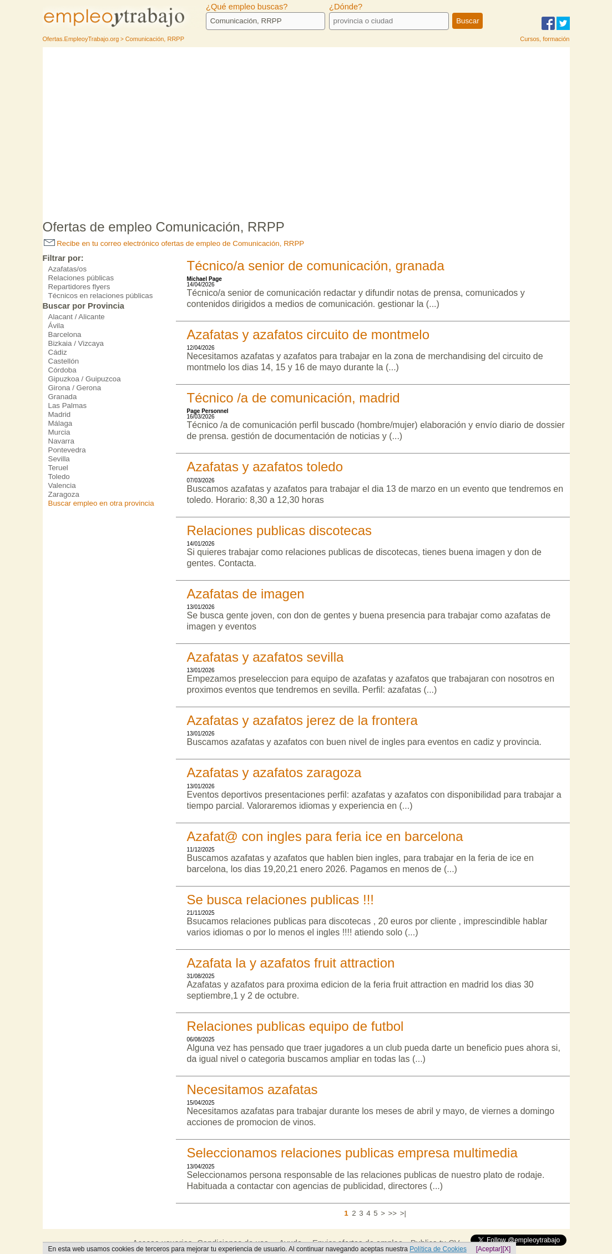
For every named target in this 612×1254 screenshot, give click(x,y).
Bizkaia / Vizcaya (76, 343)
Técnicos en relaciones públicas (100, 295)
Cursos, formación (544, 39)
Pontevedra (67, 450)
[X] (507, 1249)
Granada (62, 396)
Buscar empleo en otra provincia (101, 503)
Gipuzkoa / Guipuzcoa (84, 379)
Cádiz (57, 352)
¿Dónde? (345, 6)
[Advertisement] (306, 130)
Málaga (60, 423)
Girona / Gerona (75, 388)
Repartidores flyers (79, 287)
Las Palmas (67, 405)
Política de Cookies (438, 1249)
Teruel (58, 468)
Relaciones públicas (81, 278)
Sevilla (59, 459)
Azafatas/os (67, 269)
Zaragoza (63, 494)
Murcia (59, 432)
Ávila (56, 325)
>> (392, 1213)
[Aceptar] (489, 1249)
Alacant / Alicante (76, 317)
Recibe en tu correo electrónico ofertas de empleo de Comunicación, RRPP (174, 243)
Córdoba (62, 370)
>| (403, 1213)
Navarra (61, 441)
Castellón (63, 361)
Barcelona (65, 334)
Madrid (59, 414)
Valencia (62, 485)
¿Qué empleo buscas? (246, 6)
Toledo (59, 476)
